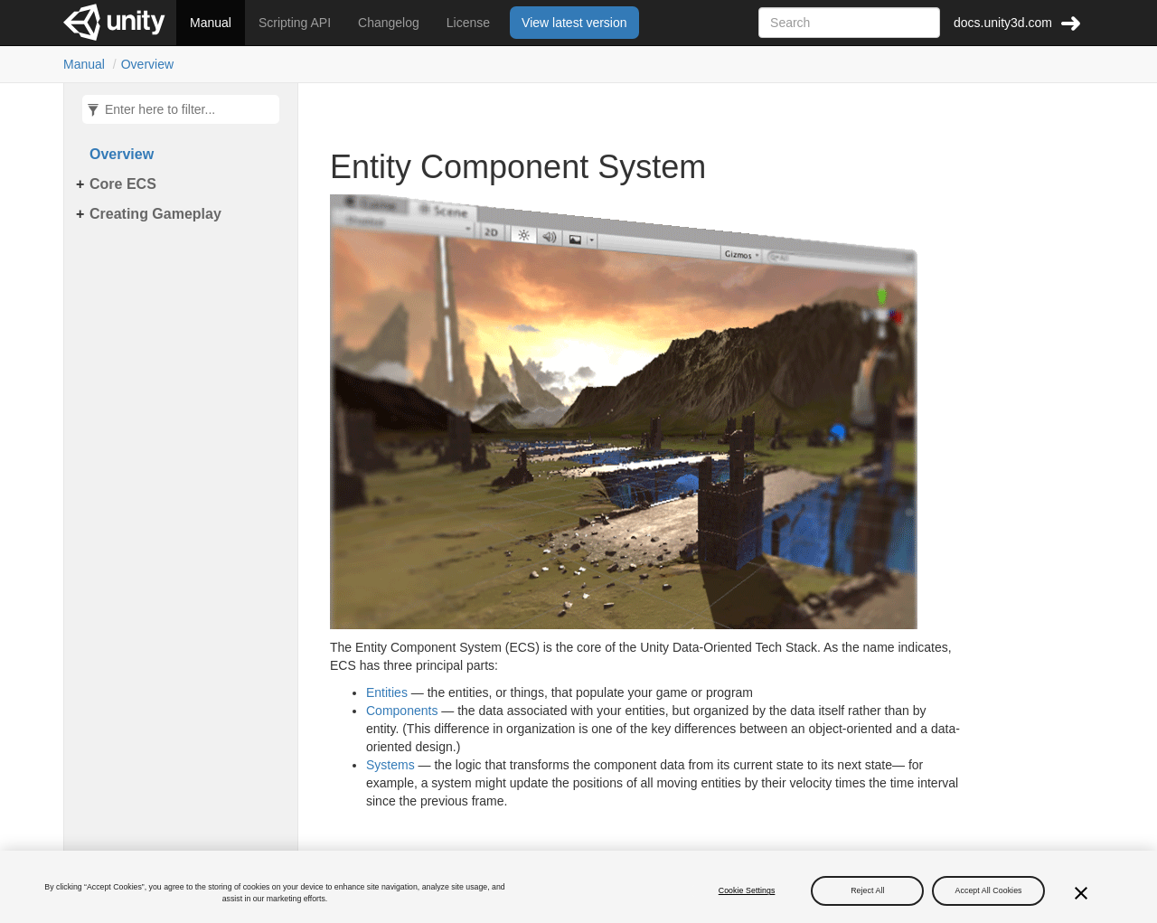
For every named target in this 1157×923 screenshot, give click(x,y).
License (468, 22)
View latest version (574, 22)
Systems (390, 765)
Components (401, 710)
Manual (210, 22)
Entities (387, 692)
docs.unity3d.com (1003, 22)
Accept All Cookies (988, 894)
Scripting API (295, 22)
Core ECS (122, 184)
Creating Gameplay (155, 213)
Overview (147, 64)
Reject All (867, 894)
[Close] (1081, 898)
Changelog (388, 22)
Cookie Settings (747, 894)
